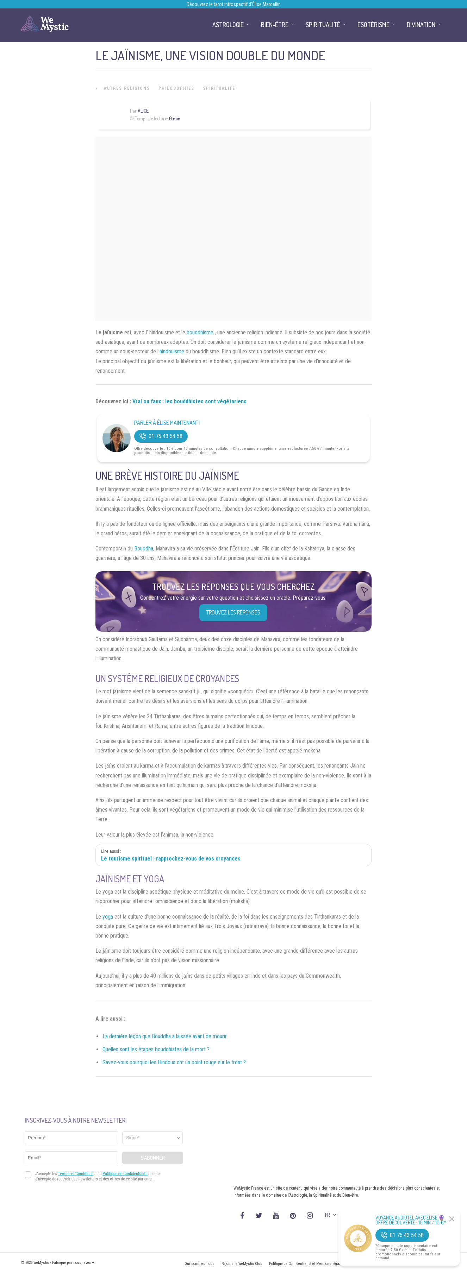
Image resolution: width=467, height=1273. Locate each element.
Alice (143, 111)
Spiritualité (219, 88)
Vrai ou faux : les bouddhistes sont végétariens (189, 401)
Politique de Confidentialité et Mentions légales (306, 1263)
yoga (107, 916)
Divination (421, 25)
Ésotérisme (373, 25)
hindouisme (172, 351)
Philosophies (176, 88)
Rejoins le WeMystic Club (242, 1263)
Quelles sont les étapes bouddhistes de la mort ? (156, 1049)
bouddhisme (200, 332)
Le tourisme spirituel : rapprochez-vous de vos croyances (171, 858)
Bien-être (274, 25)
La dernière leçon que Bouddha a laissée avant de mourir (164, 1036)
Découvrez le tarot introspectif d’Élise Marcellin (234, 4)
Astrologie (228, 25)
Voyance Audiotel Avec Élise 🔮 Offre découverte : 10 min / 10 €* (410, 1220)
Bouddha (143, 548)
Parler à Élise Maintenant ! (167, 423)
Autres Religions (127, 88)
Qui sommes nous (199, 1263)
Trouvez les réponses (233, 612)
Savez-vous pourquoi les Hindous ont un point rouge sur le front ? (174, 1062)
